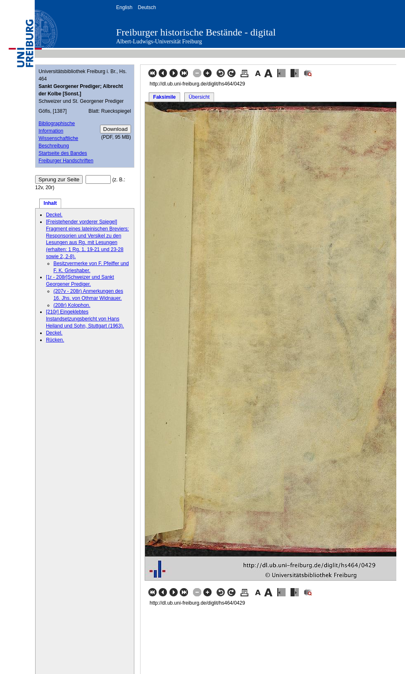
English (124, 7)
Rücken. (55, 340)
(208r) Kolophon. (71, 305)
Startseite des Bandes (62, 153)
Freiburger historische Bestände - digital (196, 32)
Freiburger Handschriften (65, 161)
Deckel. (54, 215)
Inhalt (50, 203)
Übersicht (199, 97)
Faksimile (164, 97)
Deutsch (147, 7)
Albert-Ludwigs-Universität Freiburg (159, 41)
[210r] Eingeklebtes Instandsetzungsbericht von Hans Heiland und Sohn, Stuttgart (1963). (85, 319)
